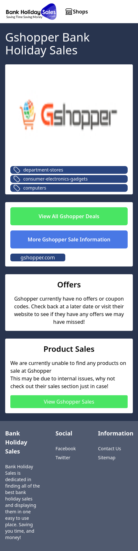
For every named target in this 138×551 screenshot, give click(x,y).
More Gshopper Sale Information (69, 239)
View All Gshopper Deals (68, 216)
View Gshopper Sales (69, 401)
